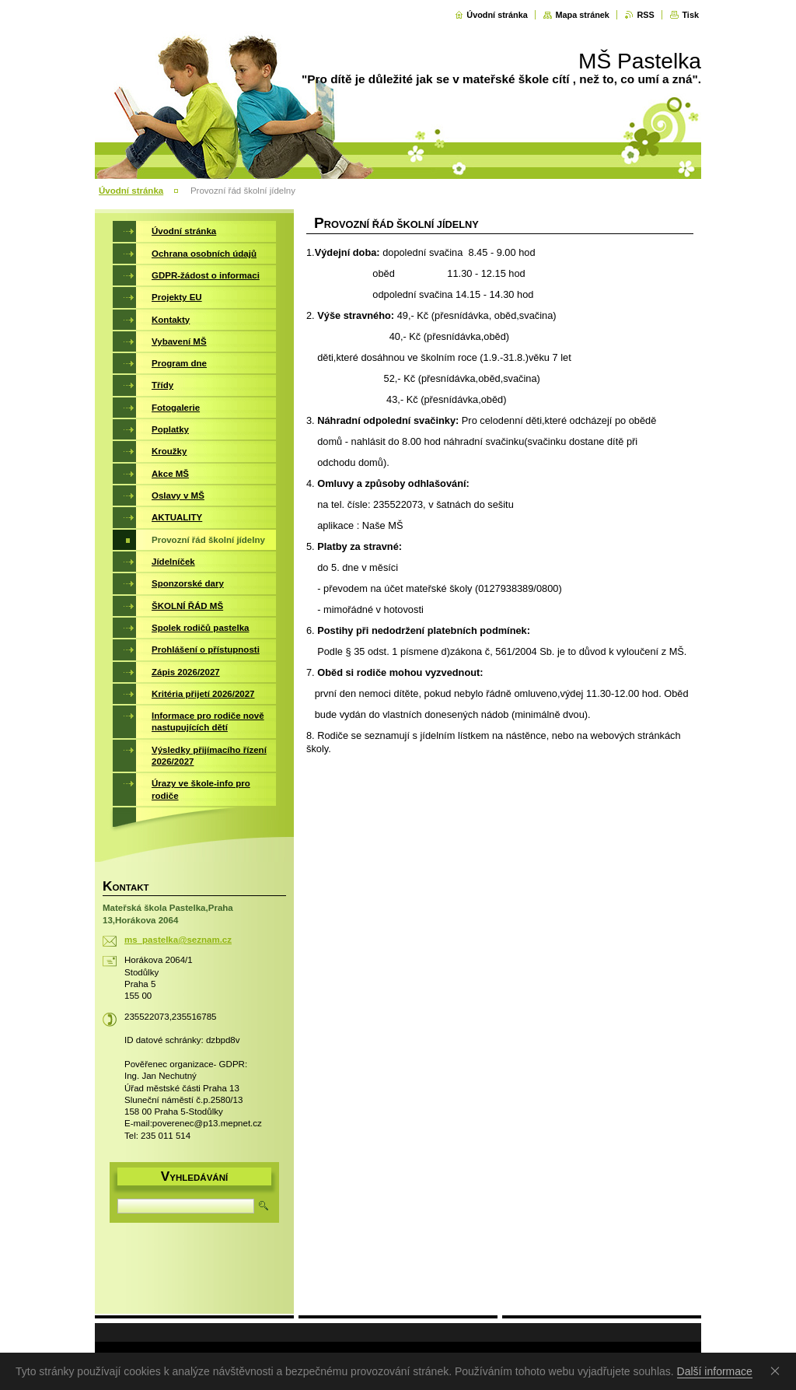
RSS (645, 14)
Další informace (714, 1371)
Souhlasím (778, 1370)
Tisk (690, 14)
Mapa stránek (582, 14)
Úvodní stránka (497, 14)
